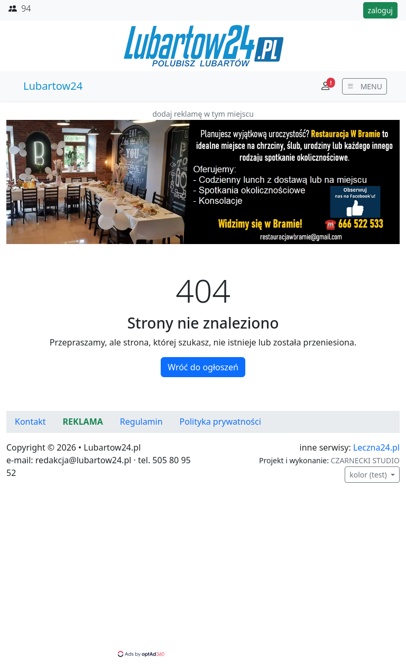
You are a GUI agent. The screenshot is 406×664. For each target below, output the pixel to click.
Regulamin (141, 421)
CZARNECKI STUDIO (365, 460)
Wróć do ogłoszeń (203, 367)
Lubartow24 (52, 86)
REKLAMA (83, 421)
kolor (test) (369, 475)
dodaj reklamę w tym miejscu (203, 114)
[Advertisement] (203, 575)
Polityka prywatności (220, 421)
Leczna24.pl (376, 447)
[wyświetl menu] (364, 86)
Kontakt (30, 421)
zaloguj (380, 10)
